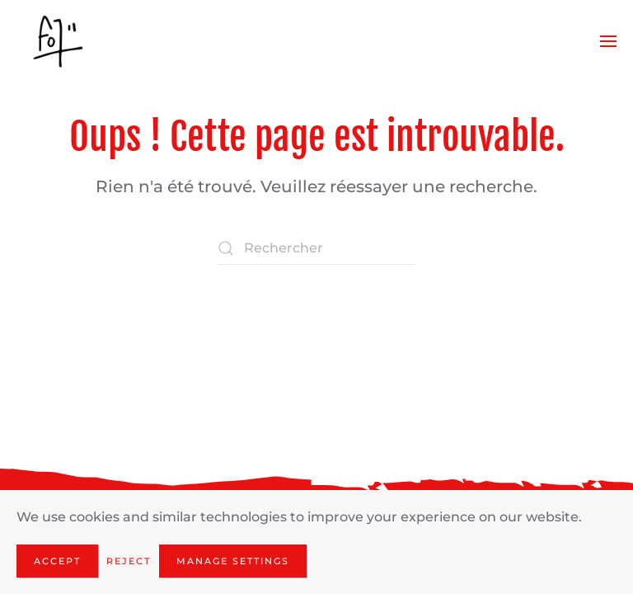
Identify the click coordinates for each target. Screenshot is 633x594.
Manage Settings (232, 561)
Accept (57, 561)
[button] (608, 41)
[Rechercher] (316, 248)
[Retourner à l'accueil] (57, 41)
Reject (128, 561)
